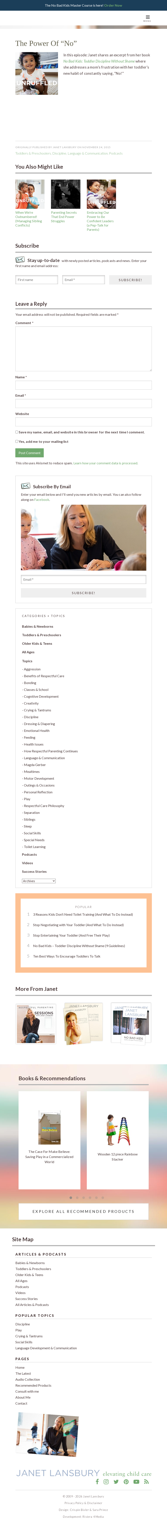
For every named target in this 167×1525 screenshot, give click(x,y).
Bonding (30, 683)
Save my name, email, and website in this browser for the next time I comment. (82, 432)
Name (21, 377)
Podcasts (29, 854)
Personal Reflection (38, 792)
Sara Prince (100, 1510)
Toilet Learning (35, 847)
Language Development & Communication (46, 1348)
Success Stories (34, 871)
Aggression (32, 669)
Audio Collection (27, 1379)
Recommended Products (33, 1385)
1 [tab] (71, 1198)
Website (22, 414)
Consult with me (27, 1391)
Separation (32, 812)
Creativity (31, 703)
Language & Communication (88, 153)
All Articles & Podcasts (32, 1305)
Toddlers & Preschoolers (33, 153)
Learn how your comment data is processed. (105, 463)
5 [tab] (96, 1198)
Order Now (113, 5)
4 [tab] (90, 1198)
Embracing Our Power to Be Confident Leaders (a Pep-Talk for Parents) (100, 220)
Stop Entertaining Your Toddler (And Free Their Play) (71, 935)
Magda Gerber (35, 765)
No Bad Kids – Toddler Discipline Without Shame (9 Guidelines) (79, 946)
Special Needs (34, 840)
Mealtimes (32, 771)
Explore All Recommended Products (83, 1211)
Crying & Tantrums (37, 710)
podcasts (116, 153)
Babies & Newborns (37, 626)
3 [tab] (83, 1198)
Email (20, 395)
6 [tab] (103, 1198)
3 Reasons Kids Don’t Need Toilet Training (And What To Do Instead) (83, 914)
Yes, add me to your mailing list (41, 441)
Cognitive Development (41, 696)
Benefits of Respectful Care (44, 676)
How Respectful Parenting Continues (51, 751)
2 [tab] (77, 1198)
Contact (21, 1403)
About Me (22, 1397)
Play (27, 799)
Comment (24, 323)
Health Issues (34, 744)
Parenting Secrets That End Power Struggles (64, 216)
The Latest (23, 1373)
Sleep (28, 826)
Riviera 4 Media (93, 1516)
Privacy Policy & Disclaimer (83, 1503)
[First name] (36, 279)
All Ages (28, 652)
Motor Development (39, 778)
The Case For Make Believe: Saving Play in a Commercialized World (49, 1156)
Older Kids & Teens (37, 643)
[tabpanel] (49, 1140)
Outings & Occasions (39, 785)
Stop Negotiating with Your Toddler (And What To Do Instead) (78, 925)
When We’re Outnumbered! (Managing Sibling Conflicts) (28, 218)
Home (20, 1367)
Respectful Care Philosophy (44, 806)
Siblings (29, 819)
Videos (27, 863)
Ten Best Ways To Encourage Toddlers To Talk (66, 956)
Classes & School (36, 689)
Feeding (29, 737)
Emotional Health (36, 730)
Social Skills (32, 833)
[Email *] (83, 279)
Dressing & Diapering (39, 724)
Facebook (41, 499)
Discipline (59, 153)
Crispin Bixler (79, 1510)
